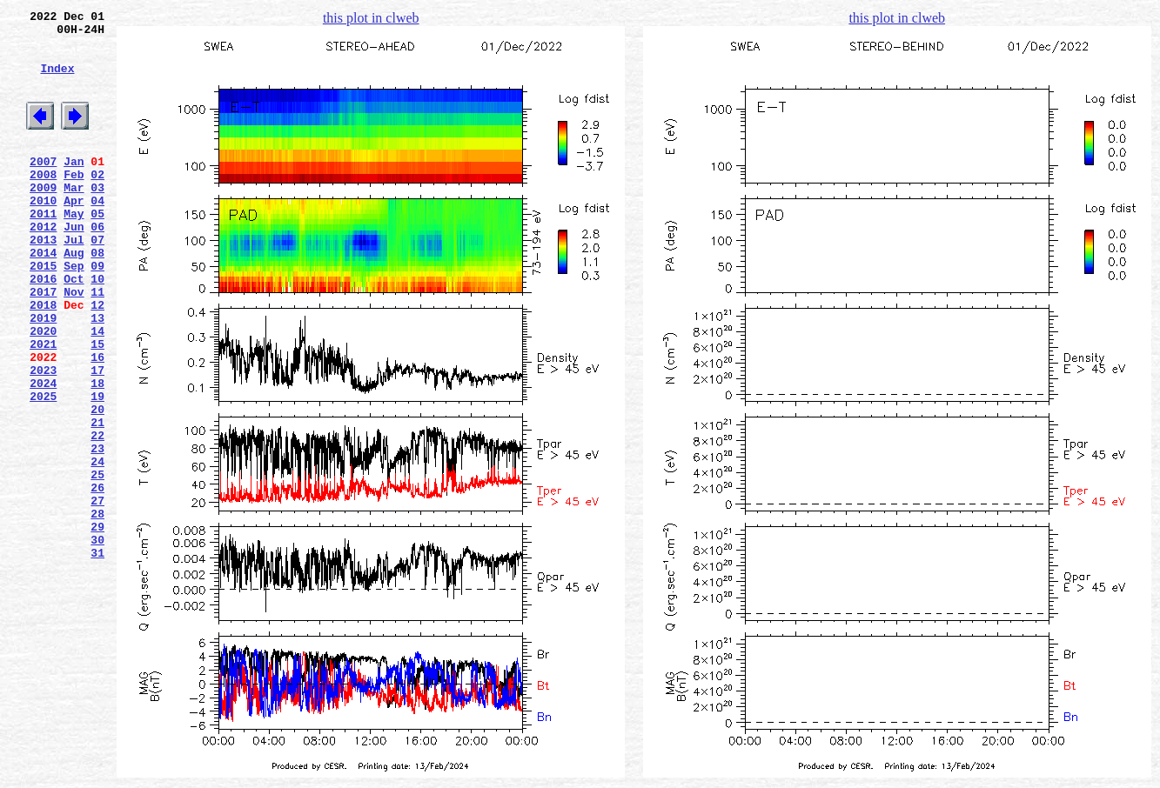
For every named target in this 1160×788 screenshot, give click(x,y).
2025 (43, 469)
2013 (43, 281)
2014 (43, 296)
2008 (43, 202)
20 (97, 484)
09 (97, 312)
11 (97, 343)
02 (97, 202)
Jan (74, 187)
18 (97, 453)
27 (97, 594)
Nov (74, 343)
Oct (74, 328)
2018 (43, 359)
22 (97, 516)
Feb (74, 202)
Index (57, 81)
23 (97, 531)
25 (97, 563)
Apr (74, 234)
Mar (74, 218)
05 (97, 249)
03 (97, 218)
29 (97, 625)
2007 (43, 187)
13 (97, 375)
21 (97, 500)
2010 (43, 234)
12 (97, 359)
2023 (43, 437)
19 (97, 469)
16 (97, 422)
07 (97, 281)
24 (97, 547)
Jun (74, 265)
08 (97, 296)
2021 (43, 406)
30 (97, 641)
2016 (43, 328)
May (74, 249)
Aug (74, 296)
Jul (74, 281)
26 (97, 578)
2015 (43, 312)
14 (97, 390)
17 (97, 437)
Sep (74, 312)
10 (97, 328)
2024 (43, 453)
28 (97, 610)
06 (97, 265)
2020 (43, 390)
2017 (43, 343)
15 (97, 406)
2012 (43, 265)
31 (97, 656)
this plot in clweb (371, 17)
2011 (43, 249)
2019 (43, 375)
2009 (43, 218)
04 (97, 234)
